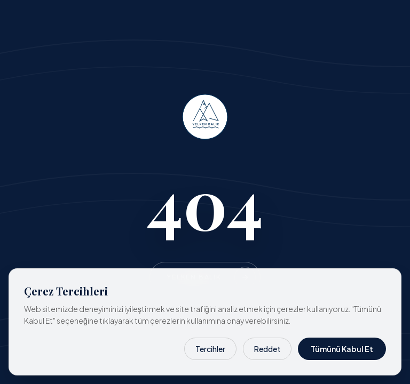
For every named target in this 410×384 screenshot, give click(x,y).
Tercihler (210, 349)
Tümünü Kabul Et (342, 349)
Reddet (267, 349)
